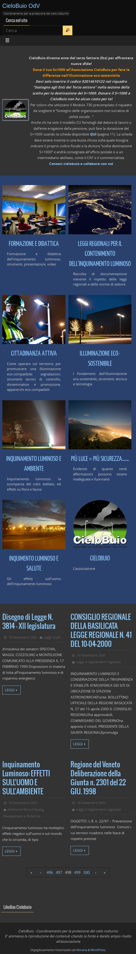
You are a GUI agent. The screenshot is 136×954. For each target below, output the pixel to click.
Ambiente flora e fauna (25, 809)
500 (86, 872)
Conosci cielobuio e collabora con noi (81, 163)
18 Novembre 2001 (22, 637)
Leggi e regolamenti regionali (98, 662)
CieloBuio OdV (21, 6)
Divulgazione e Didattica (21, 816)
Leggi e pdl (52, 637)
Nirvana (81, 950)
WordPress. (98, 950)
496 (50, 872)
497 (59, 872)
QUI (93, 134)
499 (77, 872)
